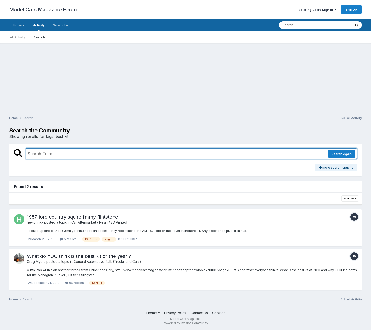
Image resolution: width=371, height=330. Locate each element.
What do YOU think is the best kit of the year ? (79, 256)
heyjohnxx (35, 222)
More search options (336, 167)
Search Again (342, 154)
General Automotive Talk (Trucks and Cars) (107, 262)
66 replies (74, 283)
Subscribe (60, 25)
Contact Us (199, 313)
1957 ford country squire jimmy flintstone (72, 217)
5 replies (68, 239)
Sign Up (351, 9)
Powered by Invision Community (185, 323)
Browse (19, 25)
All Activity (17, 37)
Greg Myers (36, 262)
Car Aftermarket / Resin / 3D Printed (99, 222)
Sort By (350, 198)
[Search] (302, 25)
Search (39, 37)
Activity (39, 27)
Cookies (218, 313)
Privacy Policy (175, 313)
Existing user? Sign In (317, 10)
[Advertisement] (185, 76)
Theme (153, 313)
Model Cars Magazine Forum (44, 9)
